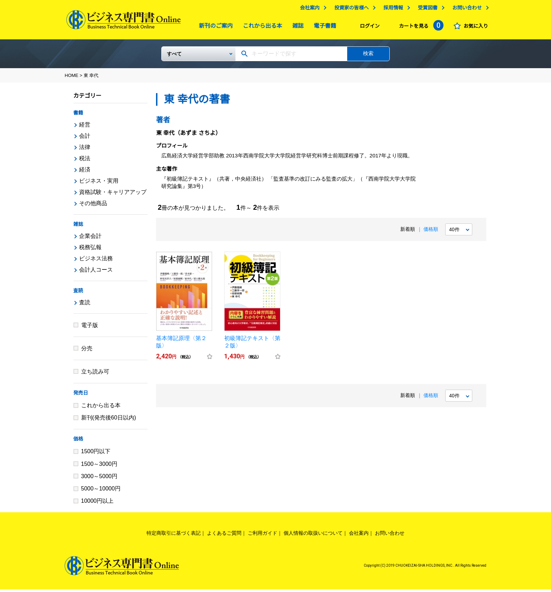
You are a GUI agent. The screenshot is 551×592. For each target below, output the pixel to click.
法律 (84, 150)
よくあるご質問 (224, 536)
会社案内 (308, 9)
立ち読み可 (95, 374)
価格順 (430, 232)
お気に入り (474, 28)
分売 (86, 351)
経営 (84, 127)
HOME (71, 78)
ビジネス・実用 (98, 184)
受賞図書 (426, 9)
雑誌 (296, 28)
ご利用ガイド (262, 536)
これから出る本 (260, 28)
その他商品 (93, 206)
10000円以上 (97, 504)
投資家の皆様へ (349, 9)
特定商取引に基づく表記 (174, 536)
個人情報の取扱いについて (313, 536)
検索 (368, 56)
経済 (84, 172)
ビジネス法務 (96, 261)
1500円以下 (96, 454)
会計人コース (96, 272)
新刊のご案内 (214, 28)
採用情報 (391, 9)
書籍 (78, 115)
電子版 (89, 328)
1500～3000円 (99, 467)
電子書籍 (323, 28)
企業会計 (90, 239)
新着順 (407, 232)
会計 (84, 139)
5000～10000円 (101, 491)
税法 (84, 161)
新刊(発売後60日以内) (108, 420)
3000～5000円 (99, 479)
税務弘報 (90, 250)
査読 (78, 293)
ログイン (368, 28)
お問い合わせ (465, 9)
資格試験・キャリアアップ (113, 195)
